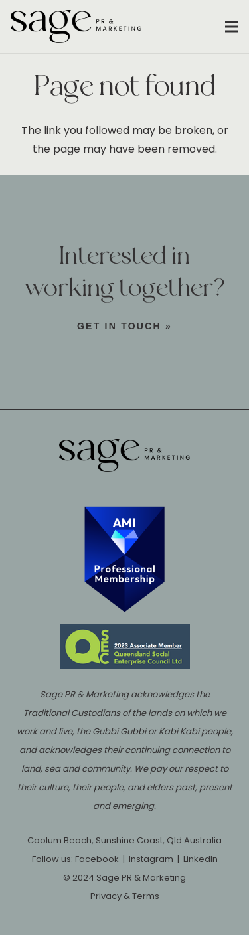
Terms (145, 896)
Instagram (151, 859)
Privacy (106, 896)
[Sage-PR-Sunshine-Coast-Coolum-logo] (76, 26)
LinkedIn (200, 859)
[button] (231, 26)
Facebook (97, 859)
